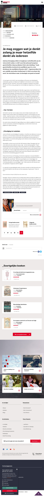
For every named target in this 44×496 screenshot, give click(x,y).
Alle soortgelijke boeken (21, 335)
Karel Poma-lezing (6, 436)
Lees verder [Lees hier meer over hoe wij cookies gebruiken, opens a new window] (9, 477)
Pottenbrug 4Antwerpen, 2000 (10, 483)
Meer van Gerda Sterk (34, 214)
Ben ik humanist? (27, 408)
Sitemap (26, 492)
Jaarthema (25, 424)
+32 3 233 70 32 (10, 473)
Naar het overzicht (8, 12)
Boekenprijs (5, 434)
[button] (9, 493)
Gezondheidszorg (27, 429)
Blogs (3, 413)
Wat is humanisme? (27, 410)
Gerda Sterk (12, 37)
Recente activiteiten (6, 429)
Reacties (39, 26)
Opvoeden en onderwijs (28, 427)
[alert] (9, 481)
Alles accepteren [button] (9, 487)
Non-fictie (9, 32)
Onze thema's (26, 413)
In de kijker (4, 424)
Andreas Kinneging (9, 30)
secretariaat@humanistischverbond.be (15, 477)
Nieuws (4, 408)
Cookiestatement (21, 492)
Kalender (4, 410)
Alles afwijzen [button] (10, 490)
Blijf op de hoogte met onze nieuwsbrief (21, 441)
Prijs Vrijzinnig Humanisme (8, 431)
